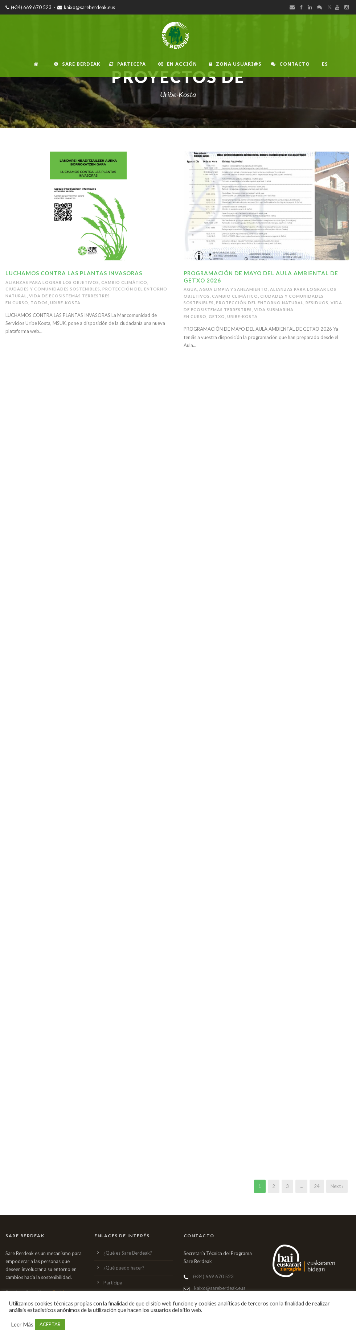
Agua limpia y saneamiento (233, 289)
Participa (127, 64)
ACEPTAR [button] (50, 1324)
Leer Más (22, 1324)
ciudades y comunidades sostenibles (52, 288)
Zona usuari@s (235, 64)
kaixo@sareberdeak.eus (86, 7)
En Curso (16, 302)
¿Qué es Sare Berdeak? (127, 1253)
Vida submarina (274, 309)
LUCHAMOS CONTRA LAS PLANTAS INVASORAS (73, 273)
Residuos (317, 302)
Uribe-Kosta (65, 302)
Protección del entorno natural (259, 302)
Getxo (217, 316)
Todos (39, 302)
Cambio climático (124, 282)
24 (317, 1186)
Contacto (290, 64)
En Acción (177, 64)
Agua (190, 289)
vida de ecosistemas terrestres (69, 295)
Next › (337, 1186)
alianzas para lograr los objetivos (52, 282)
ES (325, 64)
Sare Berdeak (77, 64)
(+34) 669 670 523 (28, 7)
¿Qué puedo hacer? (123, 1268)
